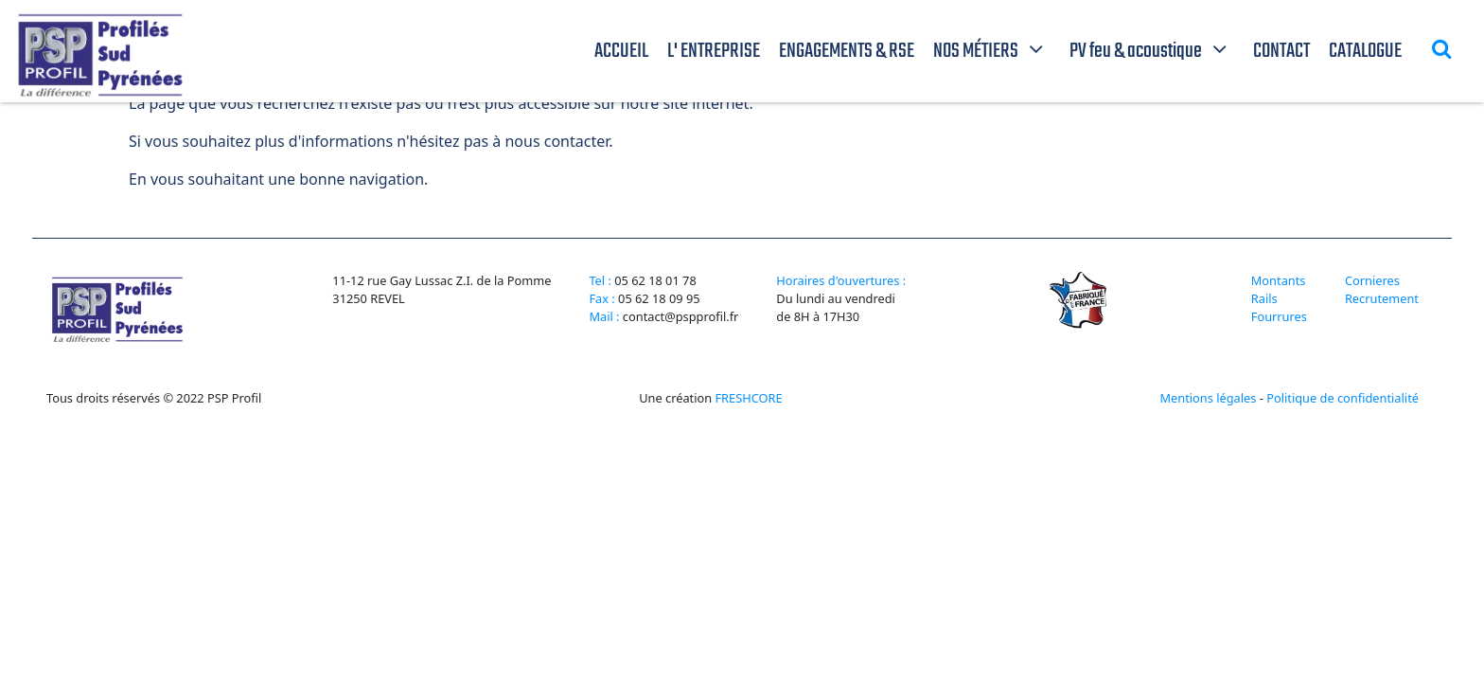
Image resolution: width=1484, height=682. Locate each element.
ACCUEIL (621, 51)
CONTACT (1281, 51)
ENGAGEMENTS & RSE (846, 51)
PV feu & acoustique (1151, 51)
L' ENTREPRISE (713, 51)
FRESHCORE (748, 397)
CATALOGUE (1365, 51)
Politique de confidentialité (1342, 397)
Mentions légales (1207, 397)
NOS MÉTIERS (992, 51)
